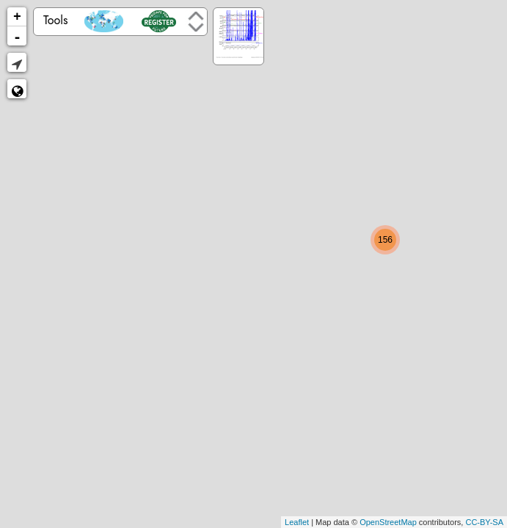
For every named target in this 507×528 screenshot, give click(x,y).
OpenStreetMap (388, 522)
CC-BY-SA (484, 522)
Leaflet (297, 522)
